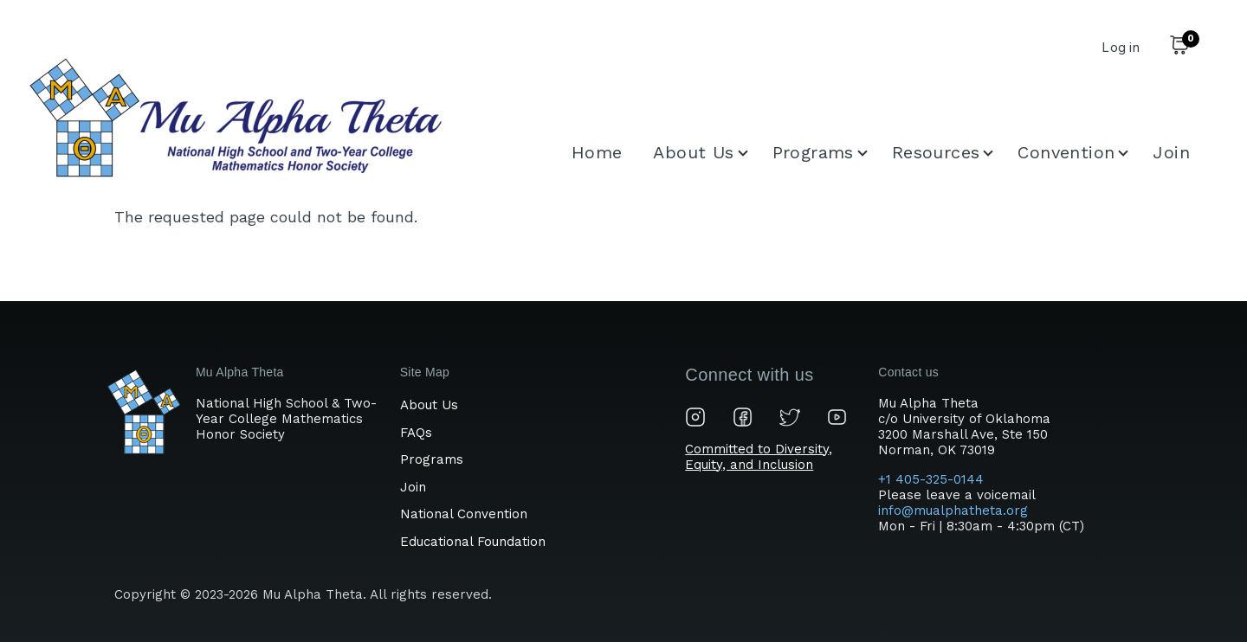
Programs (431, 459)
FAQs (416, 432)
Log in (1121, 47)
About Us (429, 405)
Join (413, 487)
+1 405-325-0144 (933, 479)
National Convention (463, 514)
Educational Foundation (473, 541)
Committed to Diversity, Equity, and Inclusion (758, 456)
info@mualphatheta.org (953, 510)
